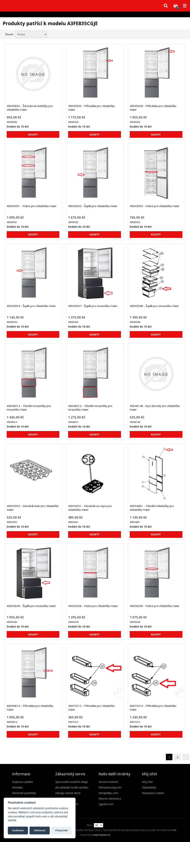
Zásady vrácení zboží (67, 793)
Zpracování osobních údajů (71, 782)
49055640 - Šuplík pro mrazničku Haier (31, 606)
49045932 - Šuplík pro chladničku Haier (92, 206)
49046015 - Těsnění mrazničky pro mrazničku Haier (90, 407)
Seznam (183, 34)
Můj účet (147, 782)
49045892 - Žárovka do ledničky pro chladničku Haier (30, 107)
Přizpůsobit (61, 830)
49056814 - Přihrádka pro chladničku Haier (30, 707)
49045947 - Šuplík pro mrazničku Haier (92, 306)
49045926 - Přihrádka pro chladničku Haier (153, 107)
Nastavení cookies (153, 793)
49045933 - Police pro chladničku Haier (155, 206)
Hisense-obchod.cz (110, 798)
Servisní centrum (108, 782)
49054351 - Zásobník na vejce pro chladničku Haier (90, 507)
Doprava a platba (22, 782)
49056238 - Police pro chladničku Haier (93, 606)
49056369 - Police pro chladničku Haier (155, 606)
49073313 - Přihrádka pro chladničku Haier (153, 707)
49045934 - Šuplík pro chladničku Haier (31, 306)
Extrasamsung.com (110, 787)
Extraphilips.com (108, 793)
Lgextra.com (106, 804)
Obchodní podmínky (24, 793)
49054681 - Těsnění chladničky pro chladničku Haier (152, 507)
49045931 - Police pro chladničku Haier (32, 206)
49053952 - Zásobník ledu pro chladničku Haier (33, 507)
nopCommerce (101, 834)
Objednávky (149, 787)
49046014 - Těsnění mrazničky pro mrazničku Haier (29, 407)
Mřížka (176, 34)
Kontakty (17, 787)
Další (186, 757)
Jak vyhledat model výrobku (71, 787)
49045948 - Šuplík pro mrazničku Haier (154, 306)
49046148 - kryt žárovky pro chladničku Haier (155, 407)
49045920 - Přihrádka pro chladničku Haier (91, 107)
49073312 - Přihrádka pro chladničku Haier (91, 707)
